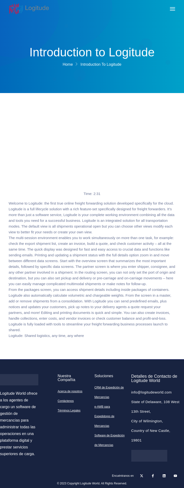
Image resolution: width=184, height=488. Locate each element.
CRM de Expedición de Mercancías (109, 392)
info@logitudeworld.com (151, 392)
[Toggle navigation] (172, 9)
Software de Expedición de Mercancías (109, 440)
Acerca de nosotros (70, 391)
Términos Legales (69, 410)
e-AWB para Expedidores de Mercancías (104, 416)
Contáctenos (66, 401)
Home (68, 64)
